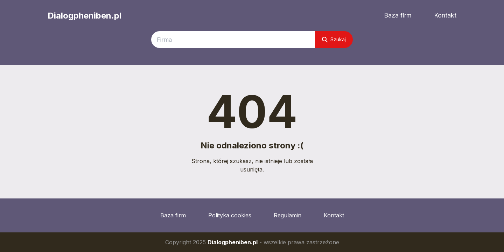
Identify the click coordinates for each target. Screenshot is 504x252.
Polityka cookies (229, 215)
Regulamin (287, 215)
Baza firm (398, 15)
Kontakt (445, 15)
